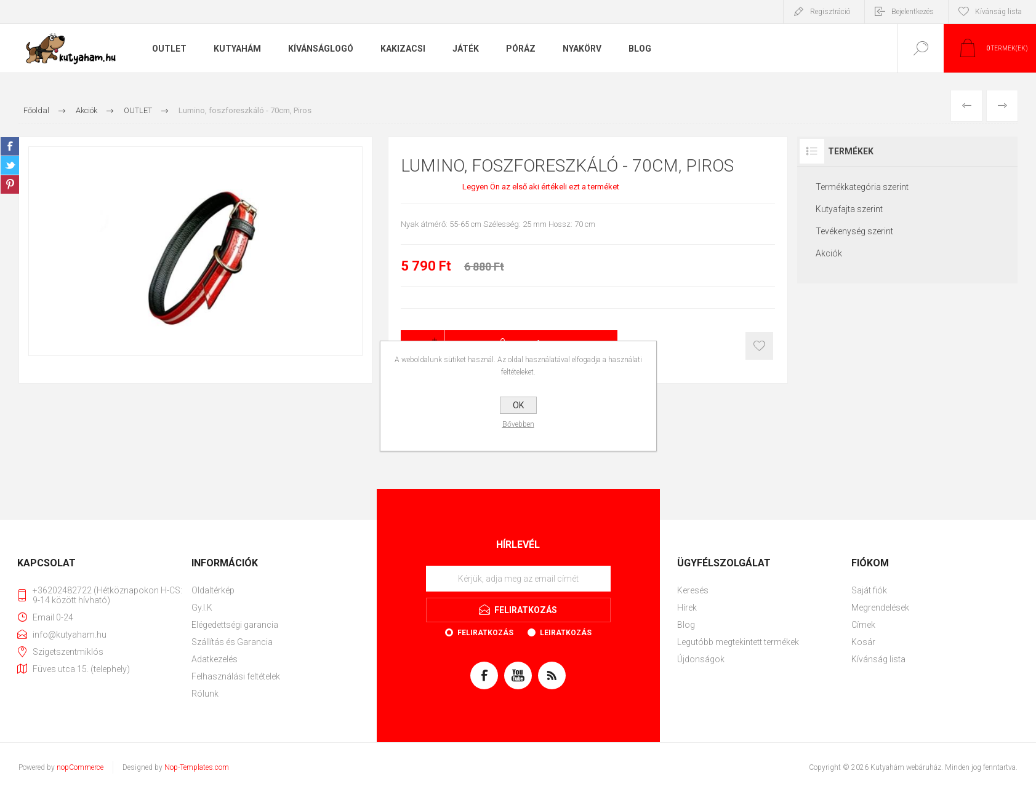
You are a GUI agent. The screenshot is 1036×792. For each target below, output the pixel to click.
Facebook (10, 146)
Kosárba (759, 346)
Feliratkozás (485, 632)
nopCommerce (80, 767)
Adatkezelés (214, 659)
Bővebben (518, 424)
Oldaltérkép (213, 590)
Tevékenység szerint (854, 231)
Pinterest (10, 184)
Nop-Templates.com (196, 767)
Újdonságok (701, 659)
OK (518, 405)
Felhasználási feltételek (235, 676)
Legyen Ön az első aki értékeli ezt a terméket (540, 186)
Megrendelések (880, 607)
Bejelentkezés (912, 11)
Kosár (863, 642)
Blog (686, 625)
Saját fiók (869, 590)
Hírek (687, 607)
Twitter (10, 165)
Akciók (829, 253)
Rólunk (205, 694)
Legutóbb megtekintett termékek (738, 642)
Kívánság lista (878, 659)
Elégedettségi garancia (234, 625)
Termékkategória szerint (862, 187)
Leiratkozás (566, 632)
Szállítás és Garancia (232, 642)
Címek (863, 625)
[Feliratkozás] (518, 579)
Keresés (693, 590)
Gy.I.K (201, 607)
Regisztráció (830, 11)
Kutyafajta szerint (849, 209)
